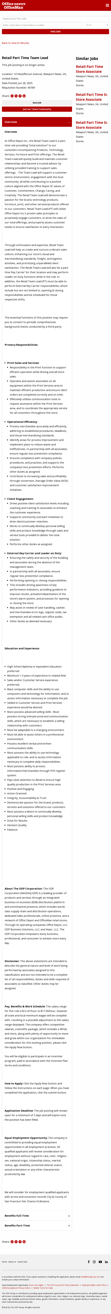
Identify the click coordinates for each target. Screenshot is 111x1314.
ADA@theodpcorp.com (90, 1277)
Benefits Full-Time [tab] (17, 1215)
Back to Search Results (15, 43)
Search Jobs (22, 1262)
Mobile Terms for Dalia (43, 1288)
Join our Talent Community (37, 109)
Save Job (37, 102)
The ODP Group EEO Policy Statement (63, 1285)
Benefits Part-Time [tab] (17, 1225)
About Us (12, 1262)
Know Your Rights (36, 1285)
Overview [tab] (11, 122)
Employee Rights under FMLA (94, 1285)
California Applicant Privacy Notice (16, 1288)
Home (4, 1262)
